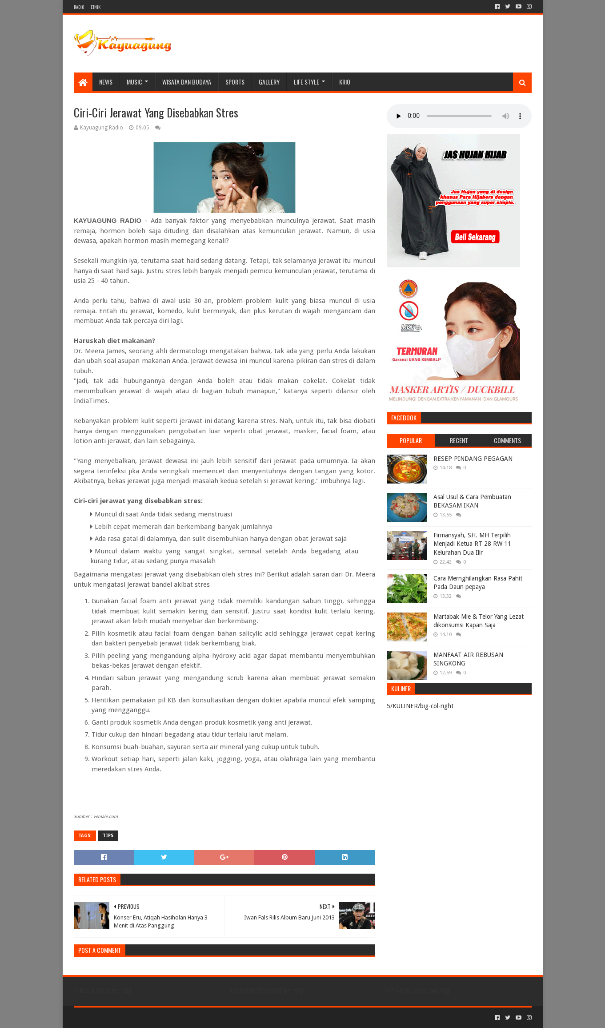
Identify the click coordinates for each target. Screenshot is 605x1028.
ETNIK (95, 7)
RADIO (79, 7)
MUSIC (134, 81)
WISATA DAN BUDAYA (186, 81)
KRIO (344, 81)
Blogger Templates (174, 1017)
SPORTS (234, 81)
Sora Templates (123, 1017)
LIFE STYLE (306, 81)
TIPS (108, 835)
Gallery (269, 81)
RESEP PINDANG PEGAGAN (473, 458)
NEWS (105, 81)
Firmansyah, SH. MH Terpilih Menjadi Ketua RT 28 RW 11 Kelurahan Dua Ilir (472, 544)
